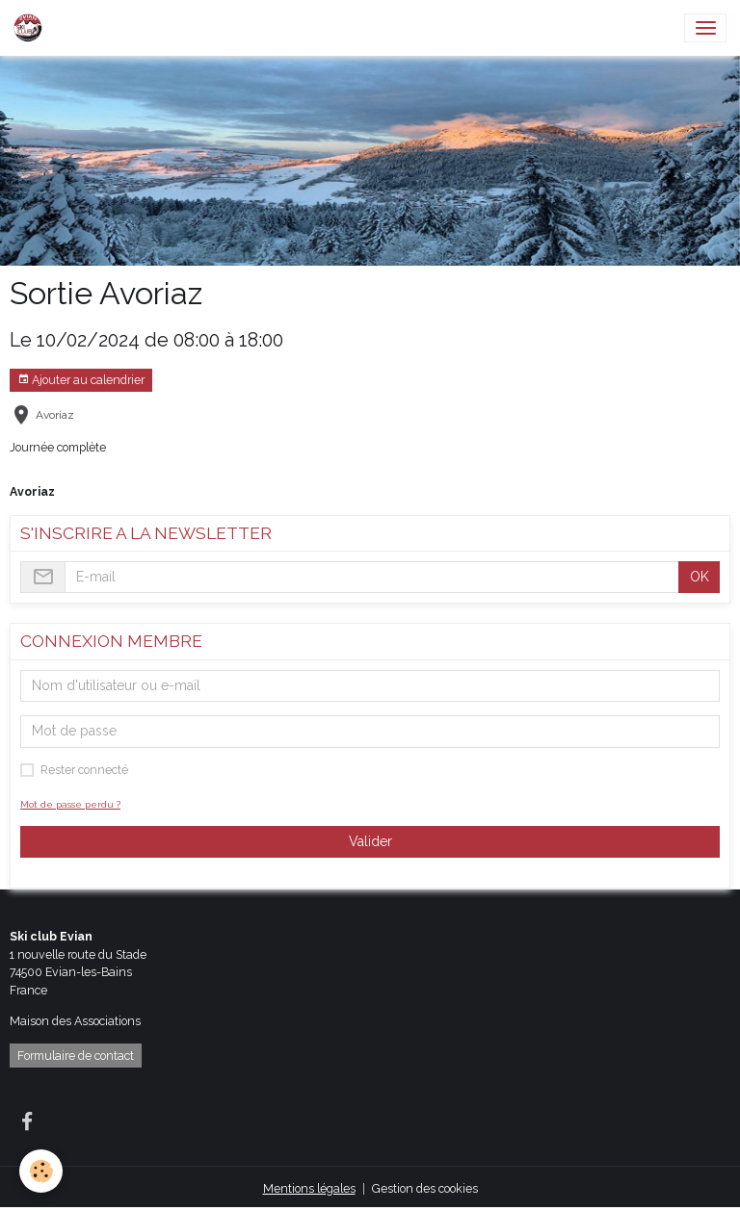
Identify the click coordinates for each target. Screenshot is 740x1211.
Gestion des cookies (425, 1188)
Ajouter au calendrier (81, 380)
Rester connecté (84, 769)
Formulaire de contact (75, 1055)
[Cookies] (41, 1171)
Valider (370, 841)
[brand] (31, 27)
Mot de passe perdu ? (70, 804)
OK (699, 576)
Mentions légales (309, 1188)
